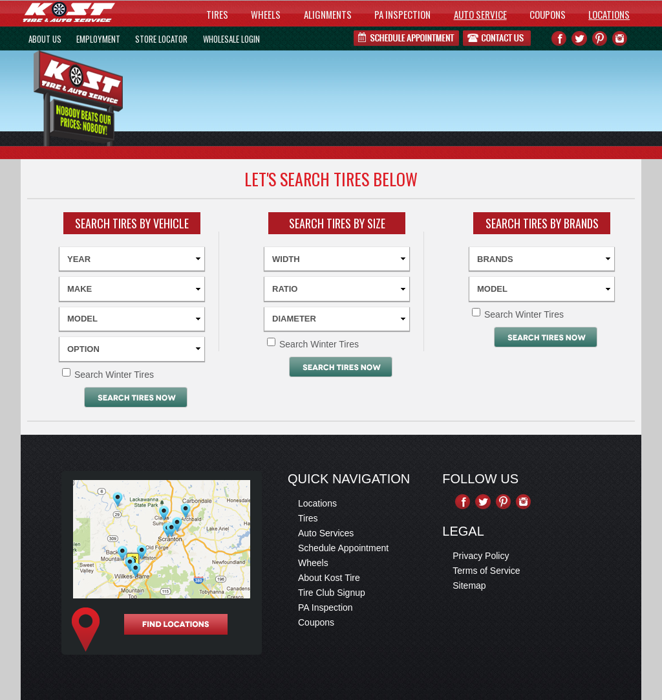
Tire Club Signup (331, 592)
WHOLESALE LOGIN (231, 38)
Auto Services (326, 533)
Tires (308, 518)
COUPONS (547, 14)
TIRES (217, 14)
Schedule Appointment (343, 548)
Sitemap (469, 585)
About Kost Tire (329, 578)
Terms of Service (486, 570)
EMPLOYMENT (98, 38)
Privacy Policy (481, 556)
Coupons (316, 622)
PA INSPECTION (402, 14)
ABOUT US (44, 38)
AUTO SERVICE (480, 14)
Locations (317, 503)
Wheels (313, 563)
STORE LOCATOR (161, 38)
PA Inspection (325, 607)
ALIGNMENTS (328, 14)
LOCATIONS (609, 14)
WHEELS (266, 14)
